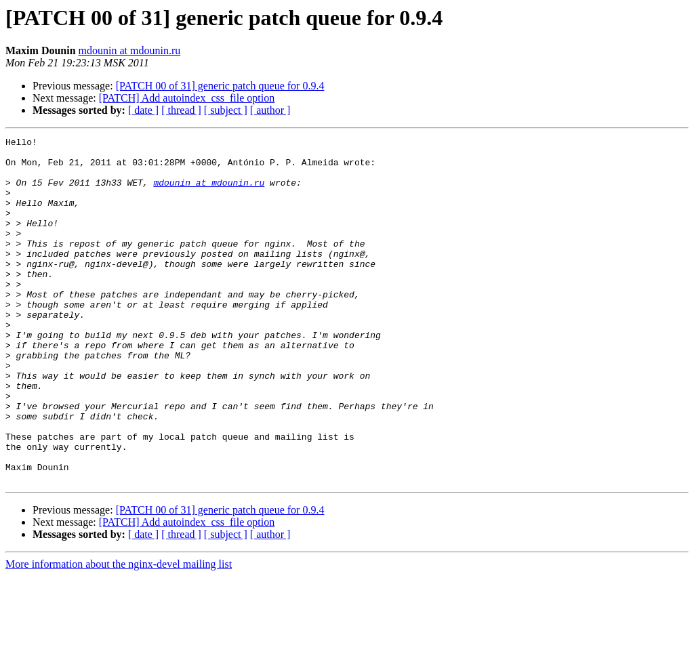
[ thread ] (181, 110)
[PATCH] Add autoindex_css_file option (186, 98)
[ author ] (270, 110)
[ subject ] (225, 110)
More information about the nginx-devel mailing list (118, 633)
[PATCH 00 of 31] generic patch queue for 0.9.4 (220, 85)
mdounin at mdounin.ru (130, 50)
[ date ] (143, 110)
